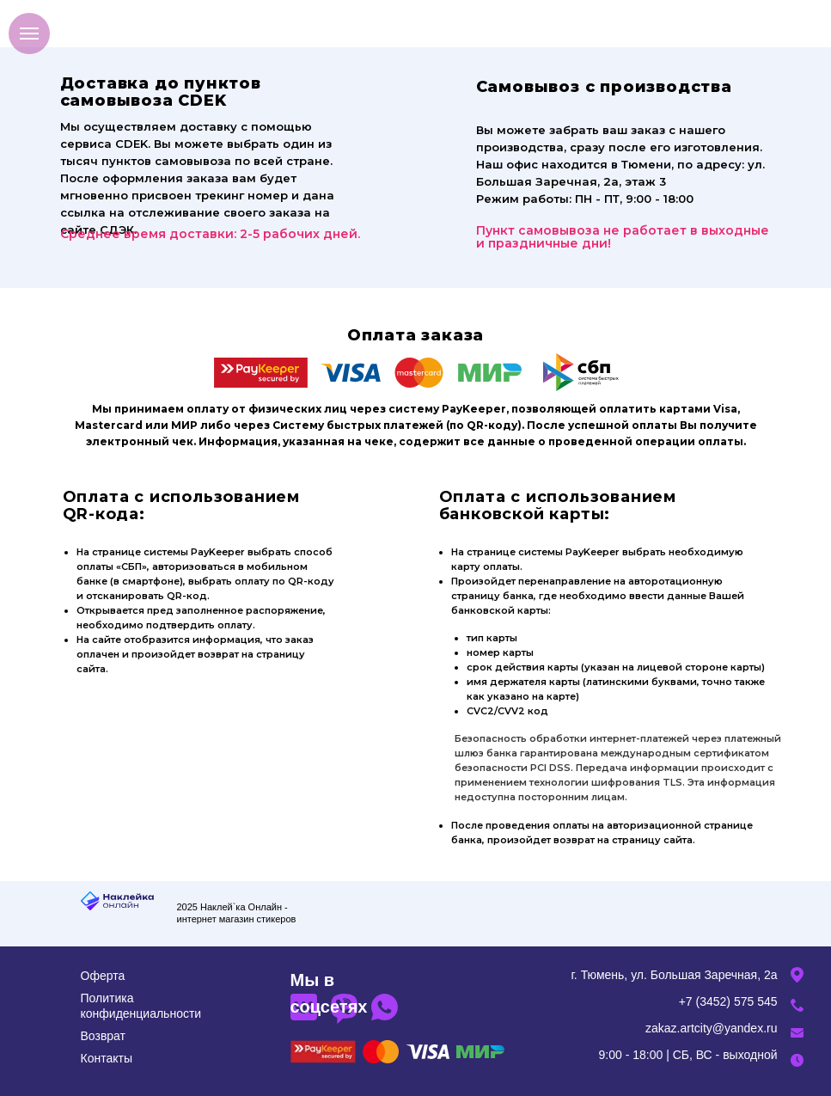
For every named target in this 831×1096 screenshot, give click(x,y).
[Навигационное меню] (29, 34)
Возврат (103, 1036)
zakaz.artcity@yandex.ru (711, 1028)
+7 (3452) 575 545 (728, 1001)
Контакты (106, 1058)
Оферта (103, 976)
